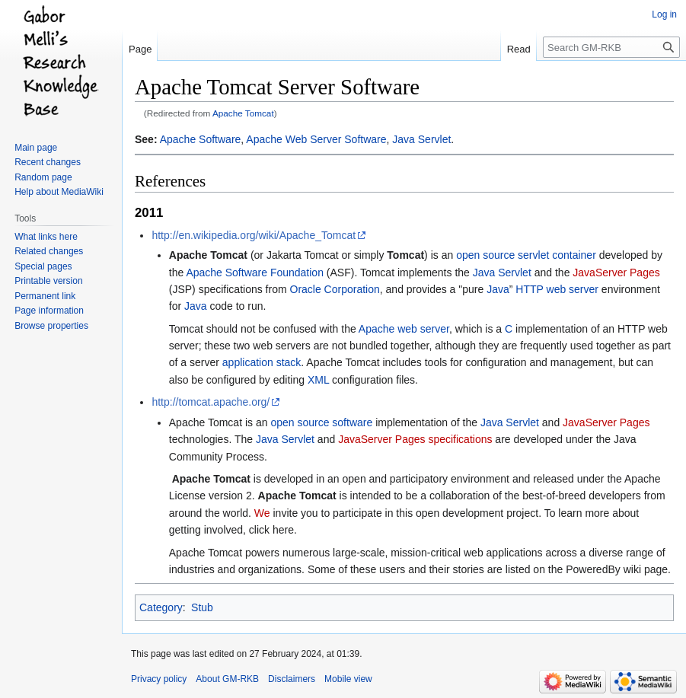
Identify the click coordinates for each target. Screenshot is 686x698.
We (262, 513)
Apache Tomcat (243, 113)
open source (485, 255)
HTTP (529, 289)
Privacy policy (159, 679)
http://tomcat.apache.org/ (211, 402)
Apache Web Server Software (316, 139)
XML (318, 380)
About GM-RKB (227, 679)
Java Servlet (421, 139)
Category (161, 607)
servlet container (557, 255)
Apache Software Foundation (255, 272)
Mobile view (348, 679)
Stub (202, 607)
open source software (321, 422)
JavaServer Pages (616, 272)
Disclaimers (291, 679)
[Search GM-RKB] (611, 47)
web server (572, 289)
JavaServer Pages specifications (415, 439)
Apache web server (404, 329)
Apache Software (200, 139)
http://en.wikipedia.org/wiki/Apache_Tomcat (254, 235)
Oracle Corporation (335, 289)
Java (498, 289)
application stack (262, 362)
